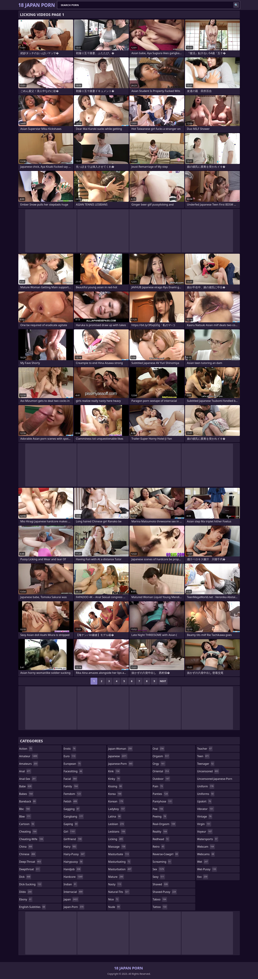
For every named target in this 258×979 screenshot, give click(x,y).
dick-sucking (30, 884)
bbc (25, 808)
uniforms (205, 793)
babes (26, 793)
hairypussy (73, 861)
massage (117, 846)
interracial (73, 891)
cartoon (27, 824)
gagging (72, 808)
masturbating (119, 861)
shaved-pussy (165, 891)
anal (25, 771)
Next (163, 681)
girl (70, 831)
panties (161, 793)
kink (114, 771)
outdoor (161, 778)
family (71, 786)
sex (159, 869)
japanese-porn (120, 763)
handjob (72, 869)
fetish (71, 801)
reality (160, 831)
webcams (206, 854)
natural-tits (119, 891)
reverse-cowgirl (166, 854)
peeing (160, 816)
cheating (28, 831)
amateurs (28, 763)
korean (116, 801)
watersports (207, 839)
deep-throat (30, 861)
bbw (25, 816)
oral (159, 748)
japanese (117, 756)
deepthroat (29, 869)
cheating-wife (31, 839)
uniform (205, 786)
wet (203, 861)
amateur (28, 756)
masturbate (119, 854)
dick (25, 876)
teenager (205, 763)
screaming (162, 861)
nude (114, 906)
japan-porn (74, 906)
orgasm (161, 756)
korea (115, 793)
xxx (202, 876)
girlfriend (73, 839)
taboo (160, 899)
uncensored (208, 771)
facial (70, 778)
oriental (161, 771)
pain (158, 786)
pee (158, 808)
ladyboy (116, 808)
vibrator (205, 808)
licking (116, 839)
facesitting (73, 771)
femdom (73, 793)
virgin (204, 824)
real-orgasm (164, 824)
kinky (114, 778)
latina (114, 816)
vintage (204, 816)
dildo (25, 891)
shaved (160, 884)
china (26, 846)
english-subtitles (32, 906)
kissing (115, 786)
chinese (27, 854)
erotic (70, 748)
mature (116, 876)
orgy (159, 763)
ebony (25, 899)
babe (25, 786)
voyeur (205, 831)
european (72, 763)
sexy (159, 876)
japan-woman (120, 748)
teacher (205, 748)
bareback (28, 801)
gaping (71, 824)
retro (159, 846)
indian (70, 884)
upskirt (204, 801)
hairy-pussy (74, 854)
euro (70, 756)
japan (71, 899)
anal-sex (28, 778)
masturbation (120, 869)
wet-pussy (207, 869)
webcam (206, 846)
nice (113, 899)
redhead (161, 839)
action (26, 748)
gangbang (74, 816)
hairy (70, 846)
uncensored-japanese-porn (214, 779)
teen (203, 756)
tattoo (160, 906)
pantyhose (163, 801)
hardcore (73, 876)
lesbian (116, 824)
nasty (115, 884)
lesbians (117, 831)
